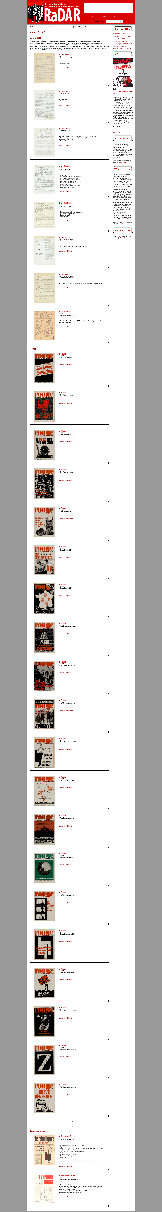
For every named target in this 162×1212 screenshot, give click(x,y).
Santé (123, 39)
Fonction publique (126, 43)
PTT (123, 34)
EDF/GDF (116, 39)
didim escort (62, 1160)
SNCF (123, 36)
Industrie (116, 43)
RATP (128, 36)
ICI (128, 219)
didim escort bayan (83, 1160)
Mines (116, 46)
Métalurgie (116, 41)
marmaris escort (72, 1160)
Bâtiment (116, 48)
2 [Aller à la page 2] (72, 1123)
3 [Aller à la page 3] (72, 1124)
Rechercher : (99, 21)
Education (123, 46)
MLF (121, 48)
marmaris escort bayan (97, 1160)
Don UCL (128, 48)
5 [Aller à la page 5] (72, 1127)
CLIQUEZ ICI (124, 238)
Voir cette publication (66, 68)
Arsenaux (116, 36)
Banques (124, 41)
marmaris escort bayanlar (77, 1162)
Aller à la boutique (119, 133)
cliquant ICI (122, 162)
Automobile (116, 34)
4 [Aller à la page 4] (72, 1126)
